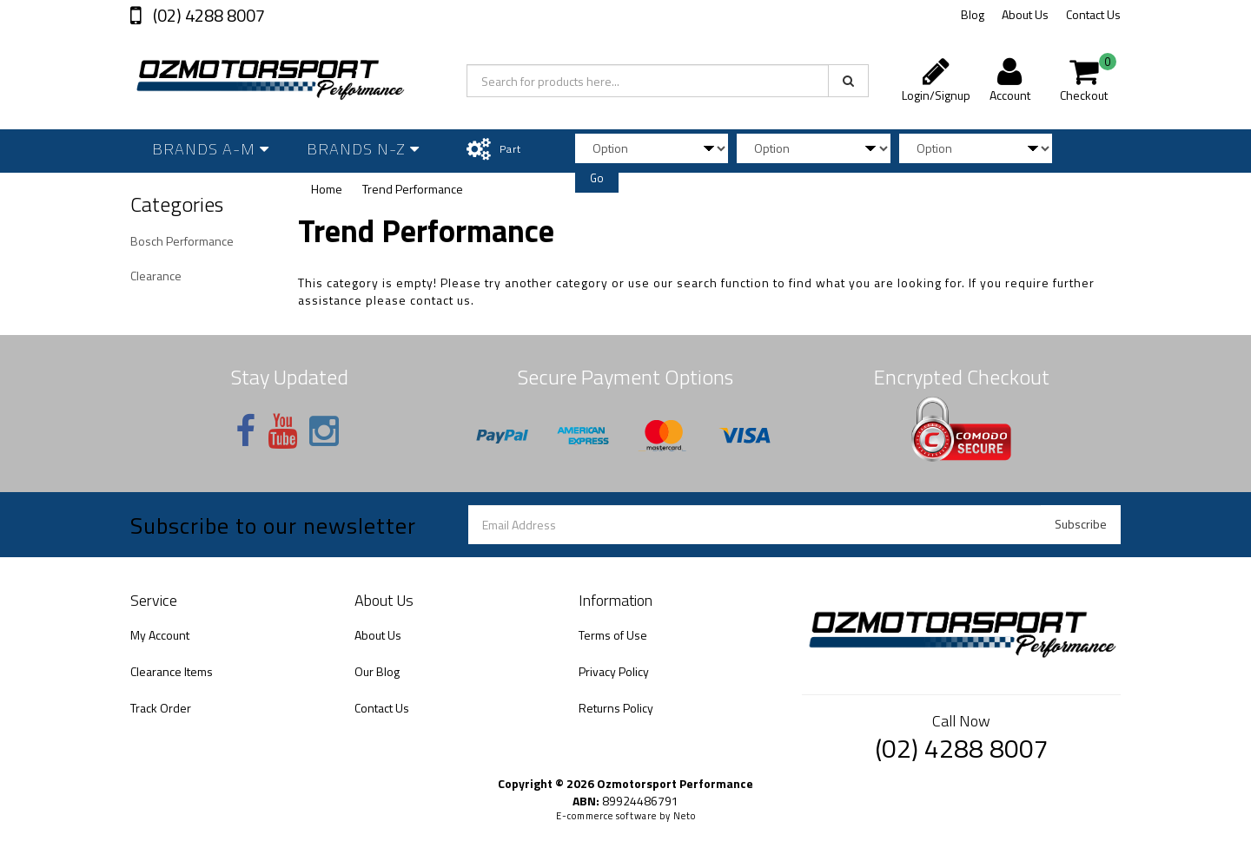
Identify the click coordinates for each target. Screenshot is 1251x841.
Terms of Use (613, 635)
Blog (972, 14)
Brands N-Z (363, 149)
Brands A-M (210, 149)
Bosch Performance (182, 241)
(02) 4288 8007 (207, 15)
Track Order (160, 708)
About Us (1025, 14)
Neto (684, 816)
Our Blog (377, 671)
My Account (159, 635)
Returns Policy (616, 708)
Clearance (156, 275)
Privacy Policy (614, 671)
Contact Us (1093, 14)
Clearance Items (171, 671)
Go (597, 178)
